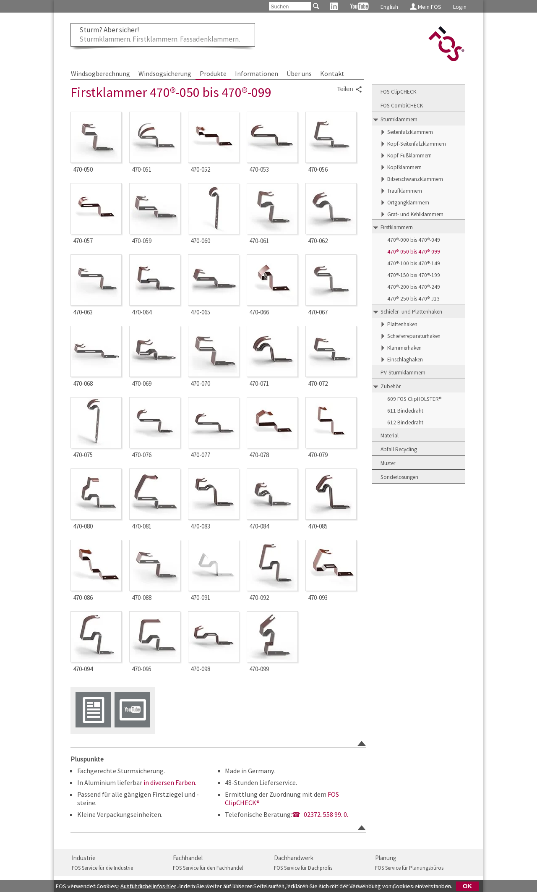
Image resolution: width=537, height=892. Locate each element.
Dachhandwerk (293, 858)
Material (390, 435)
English (389, 6)
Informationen (256, 73)
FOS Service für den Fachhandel (208, 867)
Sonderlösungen (399, 477)
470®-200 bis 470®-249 (413, 286)
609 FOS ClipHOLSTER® (414, 399)
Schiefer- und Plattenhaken (411, 311)
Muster (388, 463)
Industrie (84, 858)
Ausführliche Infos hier (148, 886)
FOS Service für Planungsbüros (409, 867)
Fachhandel (188, 858)
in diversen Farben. (169, 782)
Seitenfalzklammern (410, 132)
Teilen (349, 89)
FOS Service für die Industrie (102, 867)
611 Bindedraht (405, 410)
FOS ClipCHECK (398, 91)
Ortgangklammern (408, 202)
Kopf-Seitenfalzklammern (416, 143)
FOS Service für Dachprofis (303, 867)
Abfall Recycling (399, 449)
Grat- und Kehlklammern (415, 214)
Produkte (213, 73)
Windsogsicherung (164, 73)
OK (467, 886)
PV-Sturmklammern (403, 372)
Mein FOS (425, 6)
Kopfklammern (404, 167)
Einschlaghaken (405, 359)
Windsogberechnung (100, 73)
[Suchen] (290, 6)
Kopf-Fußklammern (409, 155)
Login (460, 6)
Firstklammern (397, 227)
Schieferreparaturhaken (414, 336)
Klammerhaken (404, 347)
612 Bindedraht (405, 422)
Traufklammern (404, 190)
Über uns (299, 73)
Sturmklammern (399, 119)
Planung (385, 858)
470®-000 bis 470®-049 (413, 239)
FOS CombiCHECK (402, 105)
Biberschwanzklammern (415, 179)
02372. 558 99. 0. (326, 814)
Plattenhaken (402, 324)
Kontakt (332, 73)
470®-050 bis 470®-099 (413, 251)
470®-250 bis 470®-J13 (413, 298)
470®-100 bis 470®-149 (413, 263)
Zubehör (391, 386)
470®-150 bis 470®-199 (413, 275)
